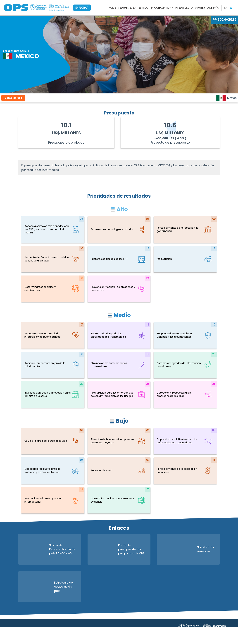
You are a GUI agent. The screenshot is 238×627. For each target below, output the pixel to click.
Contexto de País (207, 8)
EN (225, 8)
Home (112, 8)
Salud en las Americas (187, 549)
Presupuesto (184, 8)
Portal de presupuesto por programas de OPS (118, 549)
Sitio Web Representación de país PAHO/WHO (48, 549)
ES (230, 8)
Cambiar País (13, 98)
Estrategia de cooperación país (47, 586)
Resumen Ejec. (127, 8)
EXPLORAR (81, 8)
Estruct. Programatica (155, 8)
